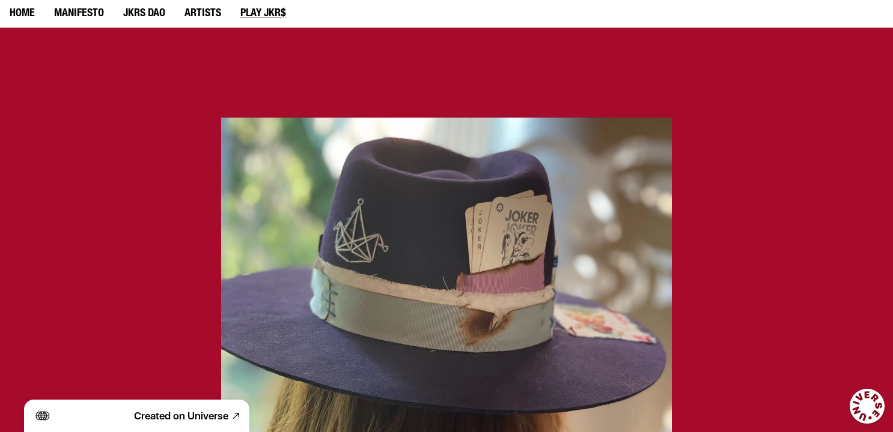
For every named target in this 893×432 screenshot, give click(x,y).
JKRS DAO (144, 13)
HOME (22, 13)
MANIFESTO (79, 13)
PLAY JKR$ (263, 13)
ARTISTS (202, 13)
